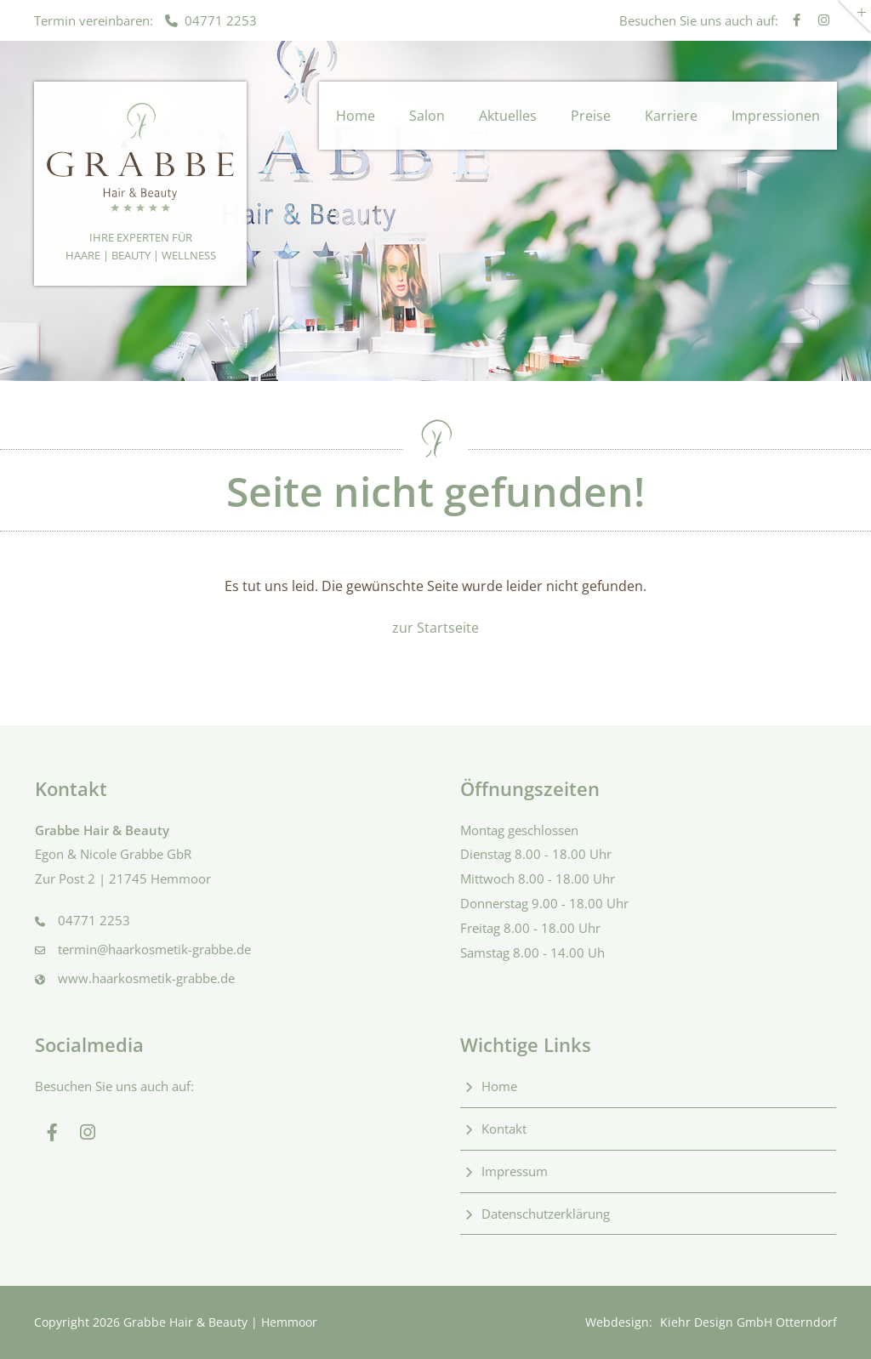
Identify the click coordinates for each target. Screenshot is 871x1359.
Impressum (514, 1171)
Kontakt (504, 1128)
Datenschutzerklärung (545, 1213)
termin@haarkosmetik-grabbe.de (154, 949)
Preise (591, 115)
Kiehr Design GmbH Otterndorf (748, 1322)
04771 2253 (211, 20)
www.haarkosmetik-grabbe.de (146, 978)
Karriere (671, 115)
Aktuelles (508, 115)
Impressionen (776, 115)
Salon (427, 115)
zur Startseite (435, 627)
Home (355, 115)
